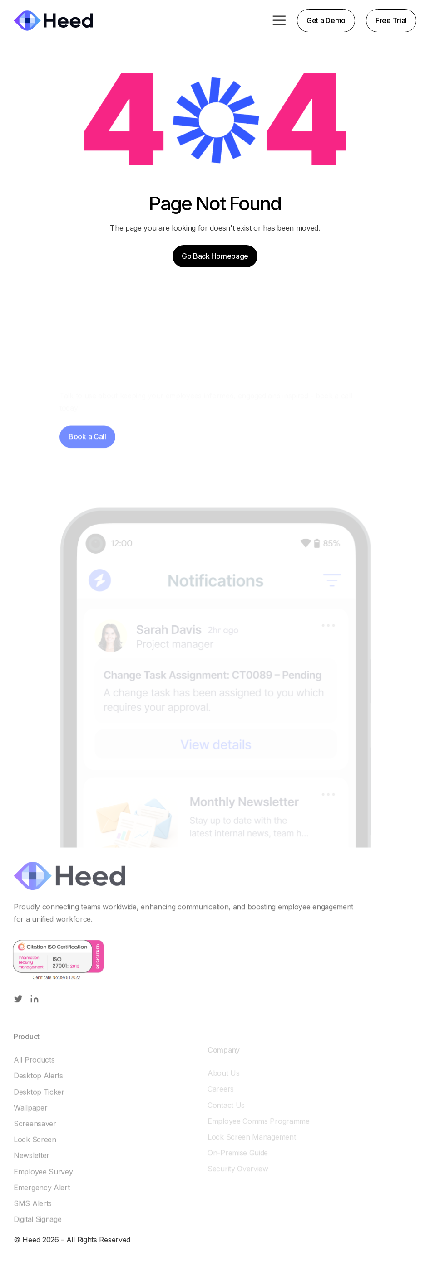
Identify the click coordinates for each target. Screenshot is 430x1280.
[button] (279, 20)
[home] (53, 20)
